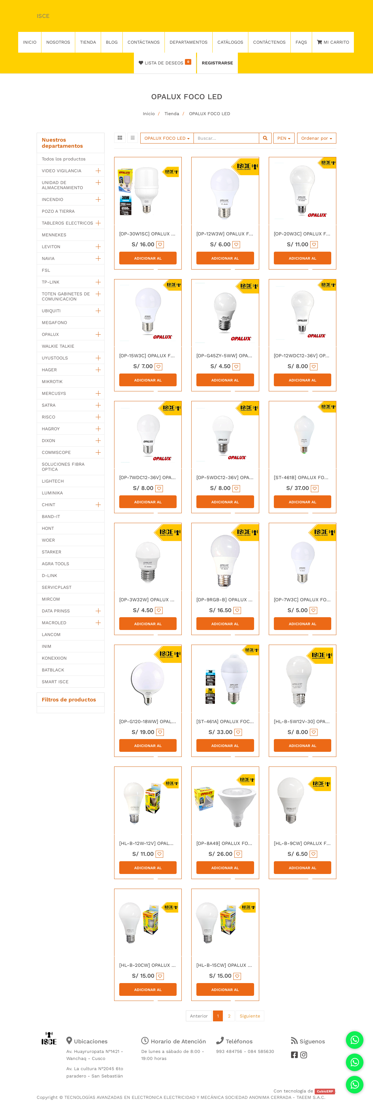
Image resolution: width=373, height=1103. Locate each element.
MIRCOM (51, 599)
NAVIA (48, 258)
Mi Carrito (333, 42)
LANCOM (51, 634)
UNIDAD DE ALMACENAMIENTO (62, 185)
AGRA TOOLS (55, 563)
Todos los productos (63, 158)
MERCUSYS (54, 393)
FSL (46, 270)
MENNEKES (54, 234)
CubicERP (325, 1091)
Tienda (172, 113)
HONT (48, 528)
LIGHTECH (53, 481)
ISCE (43, 15)
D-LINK (49, 575)
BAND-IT (51, 516)
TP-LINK (50, 282)
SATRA (48, 405)
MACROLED (54, 622)
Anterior (199, 1015)
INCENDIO (52, 199)
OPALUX (50, 334)
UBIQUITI (51, 310)
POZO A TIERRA (58, 211)
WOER (48, 540)
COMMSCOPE (56, 452)
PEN (283, 138)
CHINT (48, 504)
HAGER (49, 369)
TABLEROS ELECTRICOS (67, 223)
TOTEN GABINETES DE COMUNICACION (66, 296)
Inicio (149, 113)
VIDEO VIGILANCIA (61, 170)
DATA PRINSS (56, 610)
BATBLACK (53, 669)
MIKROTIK (52, 381)
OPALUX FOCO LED (209, 113)
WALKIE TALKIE (58, 346)
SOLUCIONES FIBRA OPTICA (63, 467)
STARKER (51, 551)
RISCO (48, 416)
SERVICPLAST (56, 587)
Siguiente (250, 1015)
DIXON (48, 440)
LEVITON (51, 246)
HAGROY (51, 428)
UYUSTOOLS (55, 357)
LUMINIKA (52, 492)
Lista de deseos (165, 62)
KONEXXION (54, 658)
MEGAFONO (54, 322)
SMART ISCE (55, 681)
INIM (46, 646)
